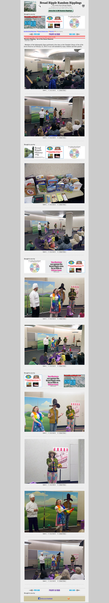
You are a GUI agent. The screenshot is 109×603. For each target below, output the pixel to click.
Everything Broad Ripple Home (30, 31)
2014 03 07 (52, 31)
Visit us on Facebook (46, 598)
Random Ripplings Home (43, 31)
